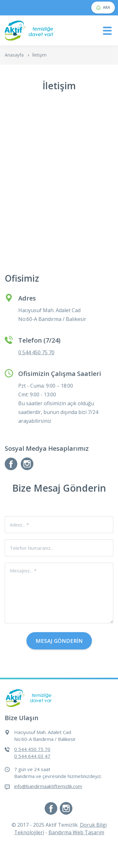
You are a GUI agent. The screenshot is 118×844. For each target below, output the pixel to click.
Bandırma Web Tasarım (76, 832)
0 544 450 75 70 (36, 352)
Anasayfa (14, 55)
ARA (103, 7)
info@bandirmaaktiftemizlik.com (48, 786)
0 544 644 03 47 (32, 756)
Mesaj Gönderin (59, 640)
